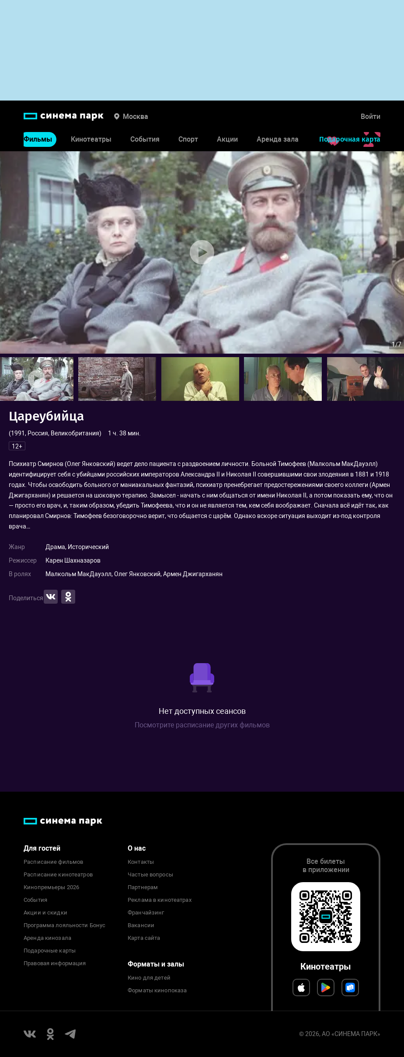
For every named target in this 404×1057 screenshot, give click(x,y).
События (145, 139)
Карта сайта (144, 938)
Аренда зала (278, 139)
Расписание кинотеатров (58, 875)
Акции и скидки (45, 913)
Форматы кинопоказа (157, 990)
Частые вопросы (150, 875)
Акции (227, 139)
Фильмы (38, 139)
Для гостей (42, 848)
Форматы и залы (156, 964)
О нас (137, 848)
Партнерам (143, 887)
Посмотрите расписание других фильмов (202, 725)
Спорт (188, 139)
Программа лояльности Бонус (64, 925)
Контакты (141, 862)
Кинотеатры (91, 139)
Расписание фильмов (53, 862)
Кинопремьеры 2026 (51, 887)
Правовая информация (55, 963)
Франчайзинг (146, 913)
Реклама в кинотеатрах (160, 900)
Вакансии (141, 925)
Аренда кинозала (47, 938)
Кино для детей (149, 978)
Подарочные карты (50, 951)
